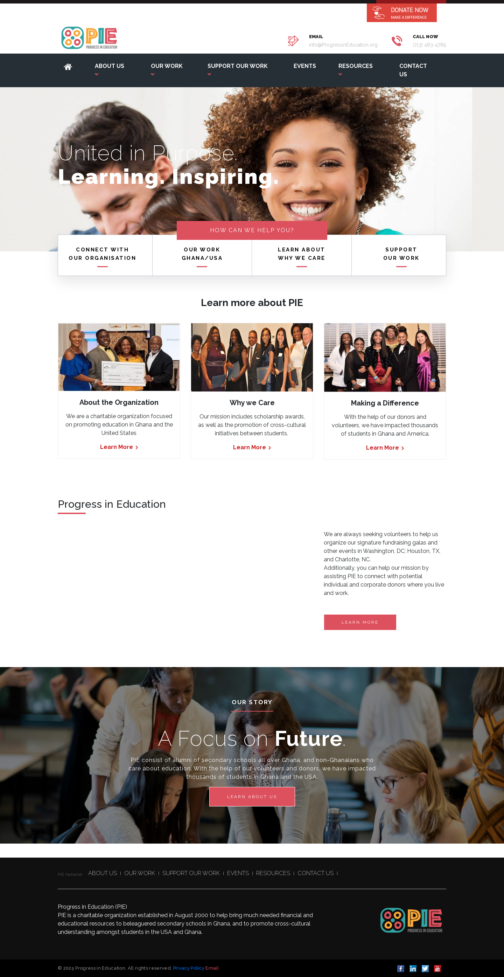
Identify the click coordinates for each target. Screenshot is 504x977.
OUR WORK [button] (167, 70)
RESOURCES (273, 873)
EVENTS (305, 66)
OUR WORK (139, 873)
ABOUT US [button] (109, 70)
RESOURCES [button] (355, 70)
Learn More (119, 447)
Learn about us (252, 796)
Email (212, 968)
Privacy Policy (189, 968)
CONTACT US (413, 70)
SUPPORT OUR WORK (191, 873)
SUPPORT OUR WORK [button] (238, 70)
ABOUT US (102, 873)
